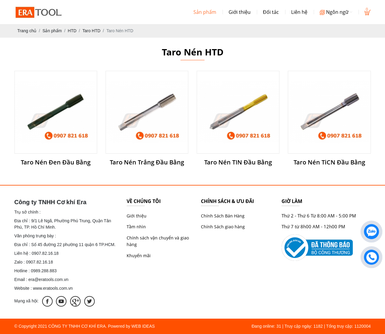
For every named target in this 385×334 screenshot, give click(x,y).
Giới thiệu (240, 12)
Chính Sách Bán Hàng (223, 216)
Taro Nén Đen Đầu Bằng (56, 162)
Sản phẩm (204, 12)
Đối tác (271, 12)
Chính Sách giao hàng (223, 226)
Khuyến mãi (139, 255)
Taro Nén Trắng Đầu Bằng (147, 162)
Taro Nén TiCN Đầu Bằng (329, 162)
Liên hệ (299, 12)
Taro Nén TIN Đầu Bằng (238, 162)
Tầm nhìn (136, 226)
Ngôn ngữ (336, 12)
